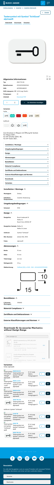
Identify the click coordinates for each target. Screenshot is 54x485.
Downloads (17, 23)
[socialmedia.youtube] (34, 458)
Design (27, 153)
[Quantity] (11, 102)
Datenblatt (8, 23)
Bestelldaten (27, 162)
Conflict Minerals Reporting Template (24, 354)
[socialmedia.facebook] (12, 458)
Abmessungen (27, 157)
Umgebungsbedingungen (27, 149)
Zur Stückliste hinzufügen (33, 102)
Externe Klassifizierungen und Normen (27, 174)
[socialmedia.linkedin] (19, 458)
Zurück (45, 12)
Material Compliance (27, 166)
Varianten (27, 23)
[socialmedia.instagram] (27, 458)
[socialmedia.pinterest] (41, 458)
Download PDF (21, 97)
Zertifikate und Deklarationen (27, 170)
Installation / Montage (27, 145)
